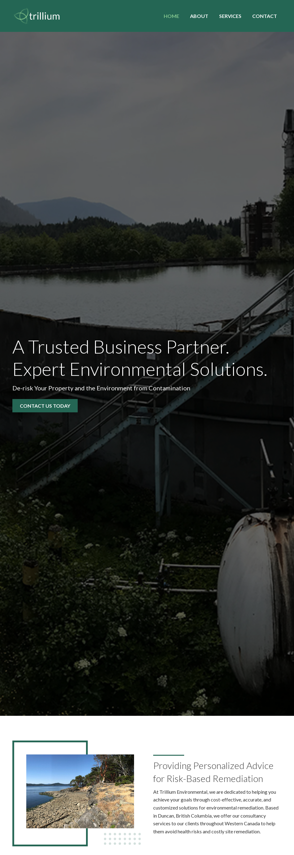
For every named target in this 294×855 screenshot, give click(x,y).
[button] (45, 405)
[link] (171, 15)
